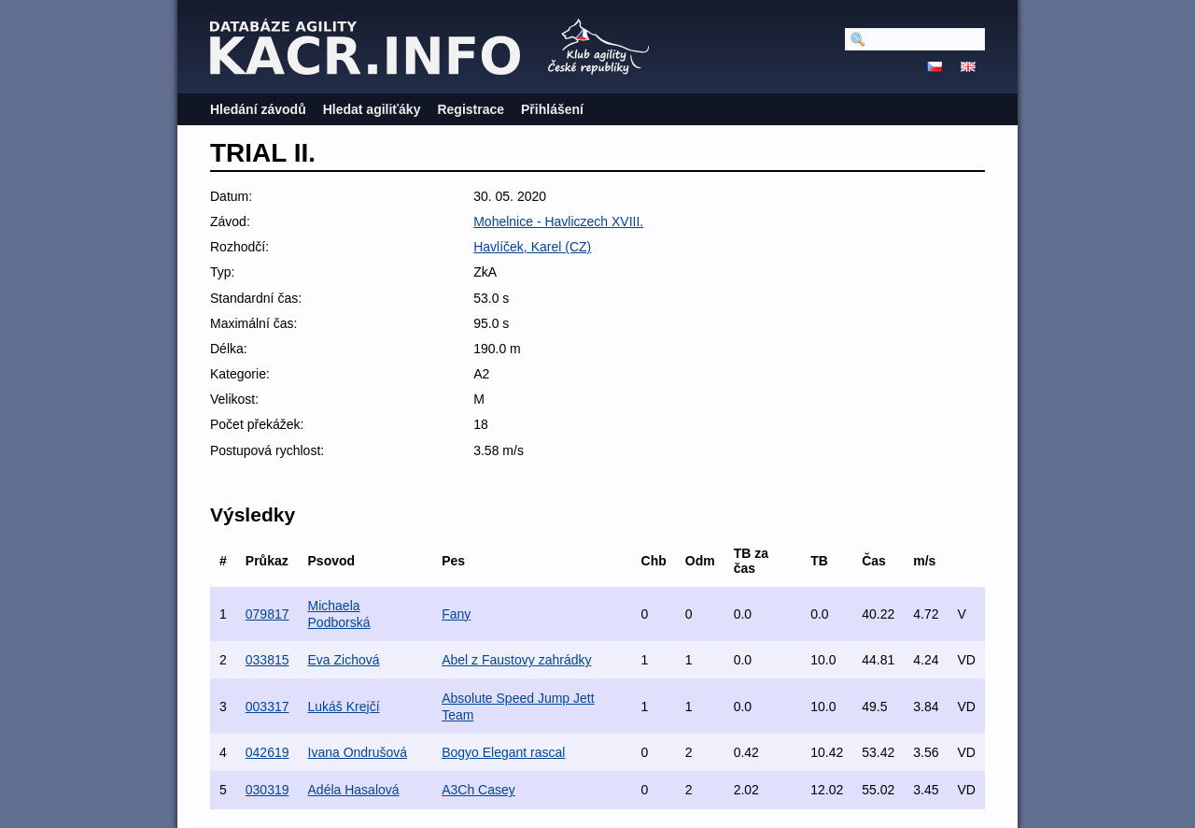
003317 (267, 706)
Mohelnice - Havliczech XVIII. (558, 221)
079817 (267, 614)
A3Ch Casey (478, 789)
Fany (456, 614)
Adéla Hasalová (354, 789)
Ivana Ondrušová (358, 752)
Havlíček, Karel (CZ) (532, 246)
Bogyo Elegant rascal (503, 752)
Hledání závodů (258, 109)
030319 (267, 789)
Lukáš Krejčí (344, 706)
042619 (267, 752)
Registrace (470, 109)
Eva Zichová (344, 659)
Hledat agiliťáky (372, 109)
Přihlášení (552, 109)
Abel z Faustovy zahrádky (516, 659)
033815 (267, 659)
